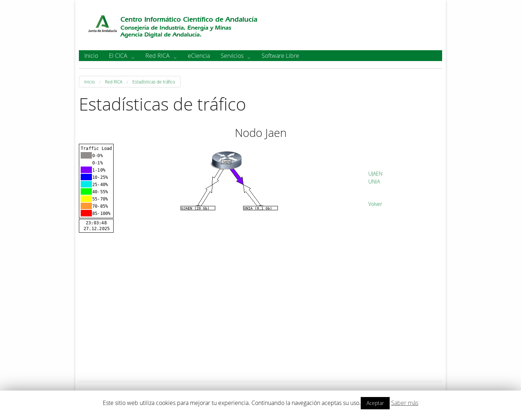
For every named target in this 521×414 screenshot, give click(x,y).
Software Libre (280, 56)
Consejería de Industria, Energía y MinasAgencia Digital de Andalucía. (175, 31)
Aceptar (375, 403)
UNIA (374, 181)
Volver (375, 203)
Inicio (91, 56)
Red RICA (157, 56)
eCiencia (199, 56)
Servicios (232, 56)
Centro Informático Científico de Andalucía (188, 19)
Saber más (404, 403)
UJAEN (375, 173)
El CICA (118, 56)
